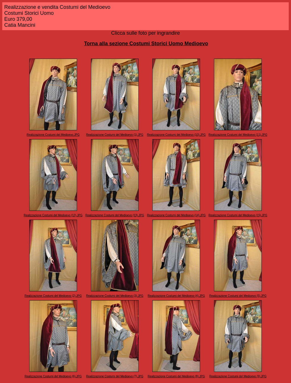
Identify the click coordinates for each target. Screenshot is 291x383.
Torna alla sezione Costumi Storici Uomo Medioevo (146, 43)
